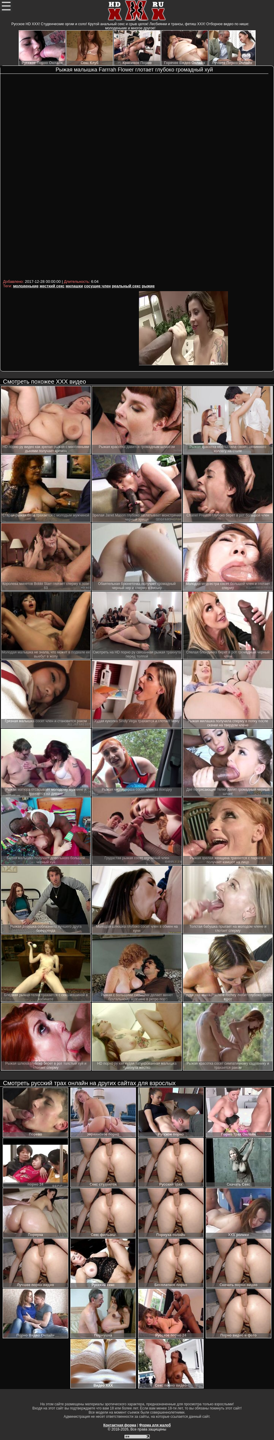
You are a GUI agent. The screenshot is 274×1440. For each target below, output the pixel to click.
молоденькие (26, 286)
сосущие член (97, 286)
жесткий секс (52, 286)
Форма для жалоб (155, 1425)
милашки (74, 286)
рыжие (148, 286)
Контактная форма (119, 1425)
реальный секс (126, 286)
